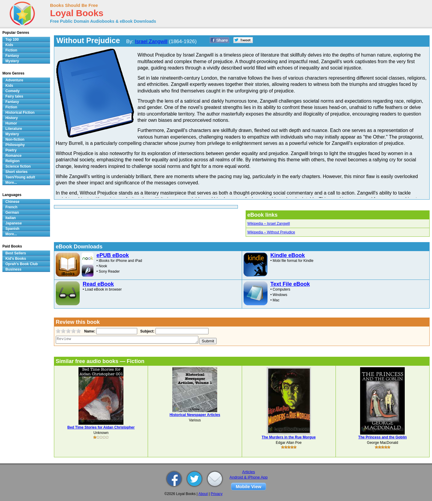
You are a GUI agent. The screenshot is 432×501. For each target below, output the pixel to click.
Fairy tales (14, 96)
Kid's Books (15, 258)
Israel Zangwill (151, 41)
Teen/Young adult (20, 177)
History (11, 118)
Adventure (14, 80)
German (12, 212)
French (11, 207)
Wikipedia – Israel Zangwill (268, 223)
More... (11, 182)
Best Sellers (15, 253)
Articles (248, 472)
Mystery (12, 61)
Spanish (12, 229)
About (203, 494)
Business (13, 269)
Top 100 (12, 39)
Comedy (12, 91)
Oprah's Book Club (21, 264)
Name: (89, 331)
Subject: (146, 331)
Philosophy (15, 145)
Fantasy (12, 56)
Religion (12, 161)
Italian (10, 218)
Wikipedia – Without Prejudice (271, 232)
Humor (11, 123)
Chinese (12, 202)
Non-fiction (14, 139)
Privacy (216, 494)
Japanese (13, 223)
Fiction (11, 50)
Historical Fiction (19, 112)
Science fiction (18, 166)
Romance (13, 156)
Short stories (16, 172)
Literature (13, 129)
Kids (9, 45)
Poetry (10, 150)
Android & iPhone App (248, 477)
